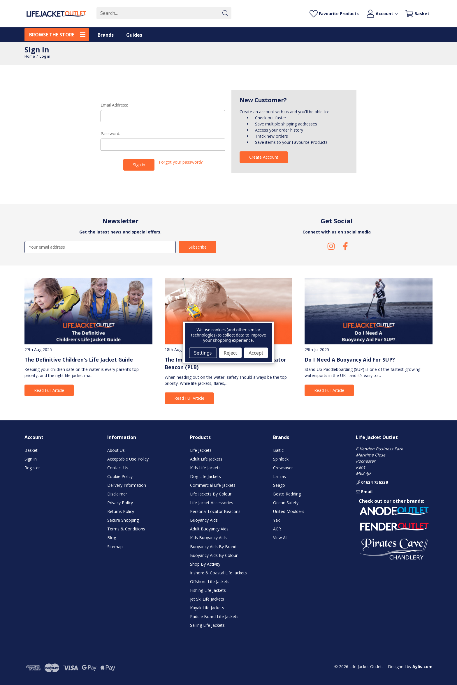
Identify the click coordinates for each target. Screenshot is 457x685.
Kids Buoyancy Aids (208, 537)
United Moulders (288, 511)
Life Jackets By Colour (210, 494)
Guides (134, 35)
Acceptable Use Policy (128, 458)
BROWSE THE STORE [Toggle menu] (59, 34)
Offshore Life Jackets (209, 581)
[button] (394, 511)
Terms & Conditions (126, 529)
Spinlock (281, 458)
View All (280, 537)
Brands (106, 35)
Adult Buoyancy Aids (209, 529)
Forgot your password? (181, 162)
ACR (277, 529)
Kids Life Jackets (205, 467)
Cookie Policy (120, 476)
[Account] (382, 14)
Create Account (263, 157)
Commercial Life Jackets (212, 485)
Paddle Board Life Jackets (214, 616)
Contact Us (117, 467)
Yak (276, 520)
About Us (116, 450)
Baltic (278, 450)
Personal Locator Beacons (215, 511)
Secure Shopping (123, 520)
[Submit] (225, 13)
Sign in (30, 458)
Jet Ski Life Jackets (207, 599)
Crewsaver (283, 467)
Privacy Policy (120, 502)
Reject (230, 352)
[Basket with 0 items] (417, 14)
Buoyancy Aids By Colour (214, 555)
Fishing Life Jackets (208, 590)
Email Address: (114, 105)
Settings (203, 352)
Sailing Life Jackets (207, 625)
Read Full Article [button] (49, 390)
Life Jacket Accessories (211, 502)
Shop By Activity (205, 564)
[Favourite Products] (334, 14)
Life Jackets (201, 450)
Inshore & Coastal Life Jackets (218, 572)
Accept (256, 352)
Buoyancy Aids (204, 520)
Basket (31, 450)
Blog (111, 537)
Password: (110, 133)
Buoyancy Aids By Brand (213, 546)
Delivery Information (126, 485)
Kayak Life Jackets (207, 607)
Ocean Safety (285, 502)
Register (32, 467)
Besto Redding (287, 494)
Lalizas (279, 476)
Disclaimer (117, 494)
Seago (279, 485)
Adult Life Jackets (206, 458)
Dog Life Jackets (205, 476)
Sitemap (115, 546)
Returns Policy (120, 511)
